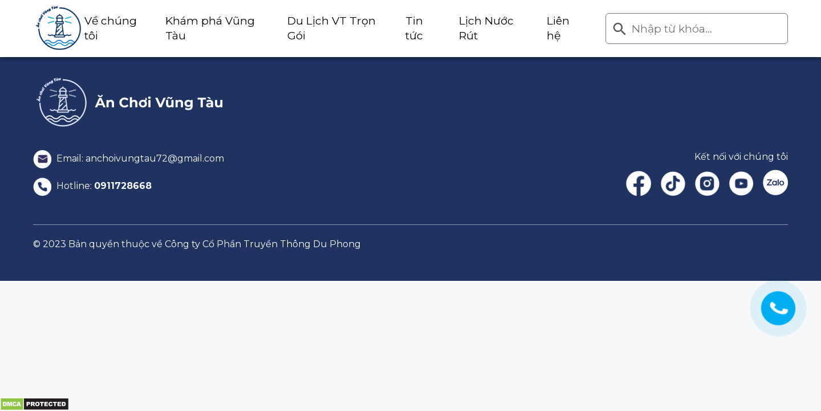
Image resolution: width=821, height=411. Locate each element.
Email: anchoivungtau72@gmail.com (128, 158)
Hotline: (92, 185)
